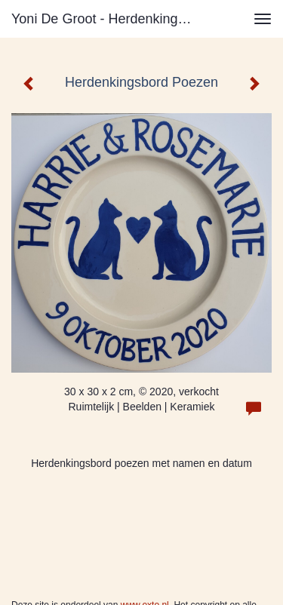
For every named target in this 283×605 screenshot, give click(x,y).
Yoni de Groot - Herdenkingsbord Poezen (108, 18)
